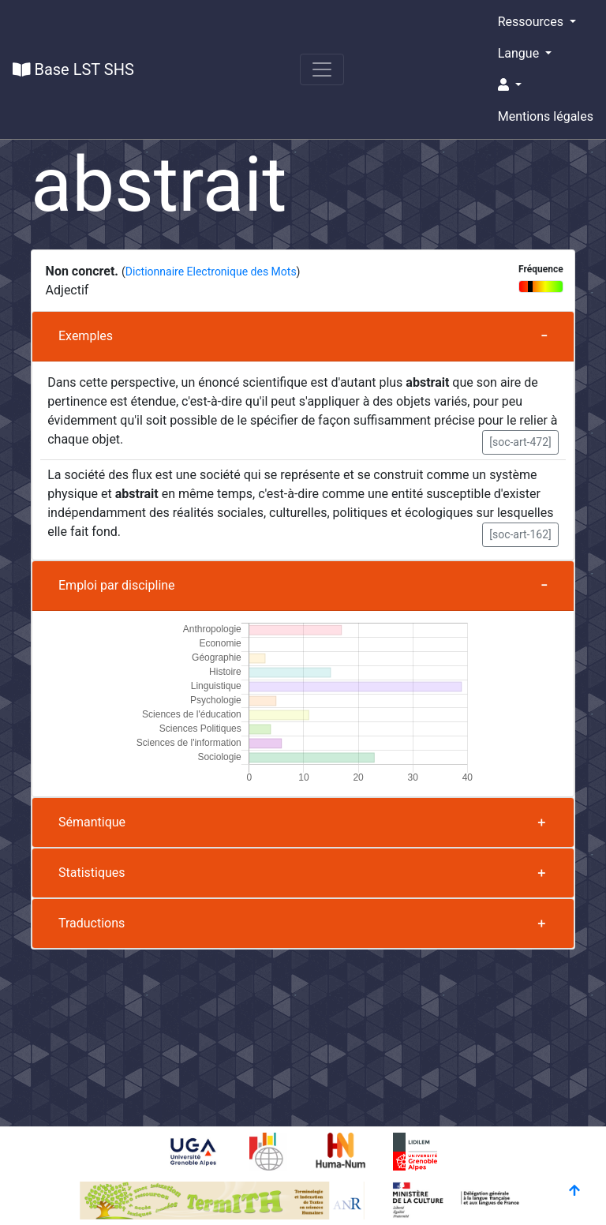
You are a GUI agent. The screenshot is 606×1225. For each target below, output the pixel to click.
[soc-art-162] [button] (520, 534)
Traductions (91, 923)
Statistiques (91, 872)
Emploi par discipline (116, 585)
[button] (545, 85)
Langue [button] (520, 53)
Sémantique (91, 822)
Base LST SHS (73, 69)
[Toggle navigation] (322, 69)
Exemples (85, 335)
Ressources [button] (532, 21)
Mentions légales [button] (545, 116)
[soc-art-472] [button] (520, 442)
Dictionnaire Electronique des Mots (211, 271)
